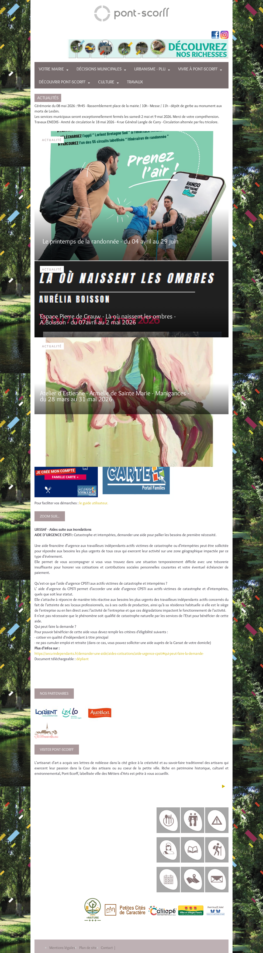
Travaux (135, 81)
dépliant (82, 658)
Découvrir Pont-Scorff (62, 81)
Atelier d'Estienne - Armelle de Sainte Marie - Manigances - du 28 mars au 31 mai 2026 (114, 396)
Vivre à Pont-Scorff (197, 68)
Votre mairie (51, 68)
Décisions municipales (99, 68)
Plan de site (88, 947)
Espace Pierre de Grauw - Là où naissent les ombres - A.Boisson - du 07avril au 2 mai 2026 (108, 319)
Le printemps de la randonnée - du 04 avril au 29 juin (110, 241)
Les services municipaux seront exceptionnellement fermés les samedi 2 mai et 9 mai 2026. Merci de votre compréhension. (126, 116)
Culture (106, 81)
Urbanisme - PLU (149, 68)
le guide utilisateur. (93, 503)
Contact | (108, 947)
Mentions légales (62, 947)
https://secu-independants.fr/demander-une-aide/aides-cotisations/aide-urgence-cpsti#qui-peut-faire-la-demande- (119, 653)
